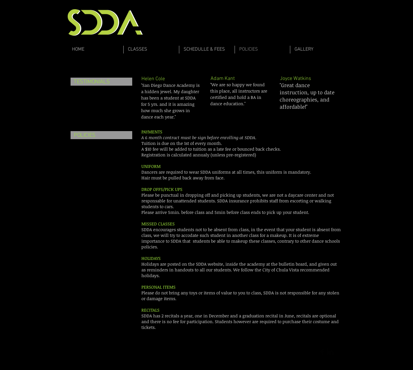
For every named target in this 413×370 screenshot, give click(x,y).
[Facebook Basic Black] (322, 351)
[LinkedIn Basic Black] (330, 351)
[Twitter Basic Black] (338, 351)
